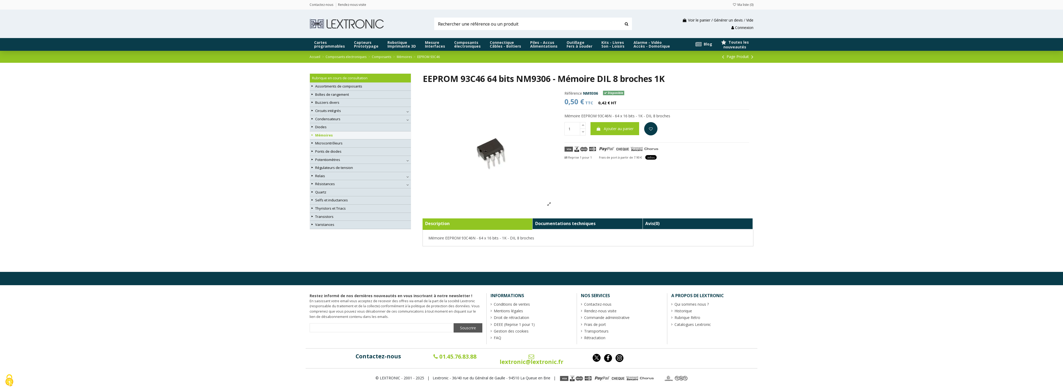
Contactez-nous (378, 356)
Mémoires (324, 135)
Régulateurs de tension (334, 167)
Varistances (324, 224)
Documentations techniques (565, 223)
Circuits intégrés (328, 110)
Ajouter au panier (615, 128)
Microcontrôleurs (329, 143)
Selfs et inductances (331, 200)
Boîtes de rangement (332, 94)
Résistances (325, 183)
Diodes (321, 127)
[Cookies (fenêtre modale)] (9, 381)
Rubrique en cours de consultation (340, 78)
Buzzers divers (327, 102)
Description (437, 223)
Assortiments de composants (338, 86)
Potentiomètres (327, 159)
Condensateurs (327, 119)
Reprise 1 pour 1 (578, 157)
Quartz (320, 192)
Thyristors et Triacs (330, 208)
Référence (573, 93)
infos (651, 157)
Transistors (324, 216)
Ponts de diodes (328, 151)
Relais (320, 175)
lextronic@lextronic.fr (531, 360)
